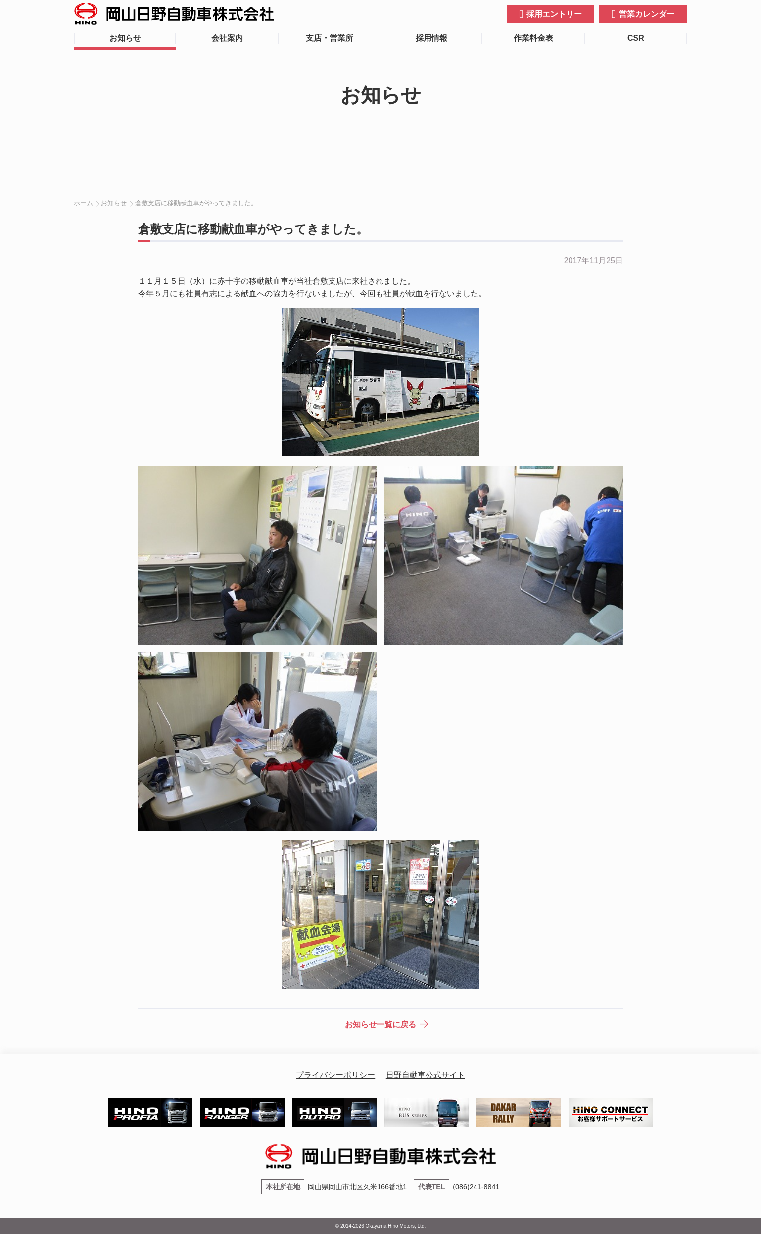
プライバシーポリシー (335, 1075)
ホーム (83, 203)
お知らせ (125, 38)
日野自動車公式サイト (425, 1075)
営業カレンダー (646, 14)
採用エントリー (554, 14)
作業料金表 (533, 38)
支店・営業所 (329, 38)
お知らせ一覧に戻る (380, 1024)
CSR (635, 38)
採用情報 (431, 38)
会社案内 (227, 38)
